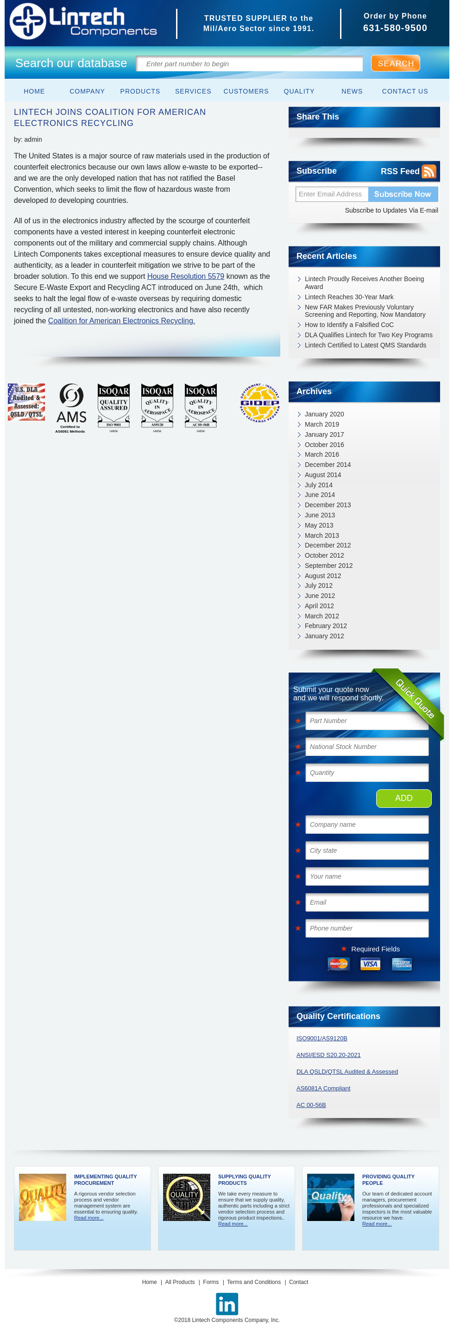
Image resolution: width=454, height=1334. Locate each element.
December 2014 (328, 464)
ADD (404, 798)
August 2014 (323, 474)
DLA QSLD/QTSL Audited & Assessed (347, 1071)
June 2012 (320, 595)
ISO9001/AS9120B (321, 1038)
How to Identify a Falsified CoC (349, 324)
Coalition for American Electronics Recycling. (121, 321)
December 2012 (328, 545)
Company (87, 91)
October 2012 (324, 555)
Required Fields (375, 949)
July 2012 (319, 585)
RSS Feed (400, 171)
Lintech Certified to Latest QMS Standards (365, 345)
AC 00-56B (311, 1104)
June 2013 (320, 515)
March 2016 (322, 454)
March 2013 (322, 535)
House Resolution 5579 (185, 276)
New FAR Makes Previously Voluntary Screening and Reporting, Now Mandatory (365, 311)
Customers (246, 91)
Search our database (71, 63)
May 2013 (319, 525)
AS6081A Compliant (323, 1088)
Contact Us (405, 91)
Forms (211, 1282)
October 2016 (324, 444)
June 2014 (320, 494)
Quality (299, 91)
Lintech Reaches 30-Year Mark (349, 297)
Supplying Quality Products (244, 1180)
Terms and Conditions (254, 1282)
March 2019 (322, 424)
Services (193, 91)
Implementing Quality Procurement (105, 1180)
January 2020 (324, 414)
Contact (298, 1282)
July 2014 (319, 485)
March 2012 (322, 616)
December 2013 (328, 505)
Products (140, 91)
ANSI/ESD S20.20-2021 (328, 1054)
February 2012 (326, 625)
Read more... (89, 1218)
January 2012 (324, 636)
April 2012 (319, 606)
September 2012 (329, 565)
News (352, 91)
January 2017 (324, 434)
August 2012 (323, 575)
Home (34, 91)
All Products (180, 1282)
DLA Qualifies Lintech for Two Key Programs (369, 335)
